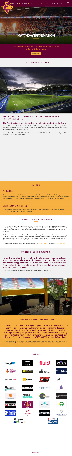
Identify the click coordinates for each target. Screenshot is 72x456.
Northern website (43, 243)
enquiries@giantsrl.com (24, 342)
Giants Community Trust (53, 3)
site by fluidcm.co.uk (36, 452)
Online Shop (35, 3)
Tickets (15, 3)
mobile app (61, 243)
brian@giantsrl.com (58, 337)
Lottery (24, 3)
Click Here (36, 53)
